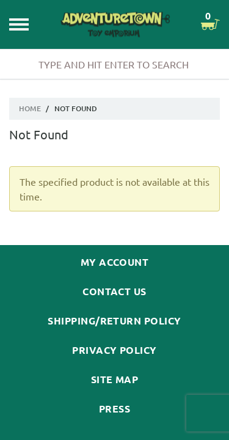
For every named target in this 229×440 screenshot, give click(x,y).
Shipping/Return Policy (114, 321)
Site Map (115, 379)
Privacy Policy (114, 350)
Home (30, 108)
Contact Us (114, 291)
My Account (115, 262)
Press (114, 409)
